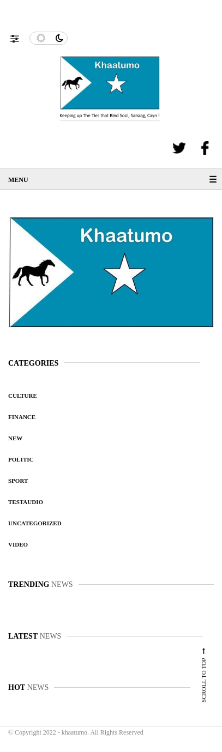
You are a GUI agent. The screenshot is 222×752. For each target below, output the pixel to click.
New (15, 438)
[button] (19, 36)
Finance (21, 417)
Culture (22, 395)
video (18, 544)
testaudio (25, 502)
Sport (18, 480)
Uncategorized (35, 523)
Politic (20, 459)
